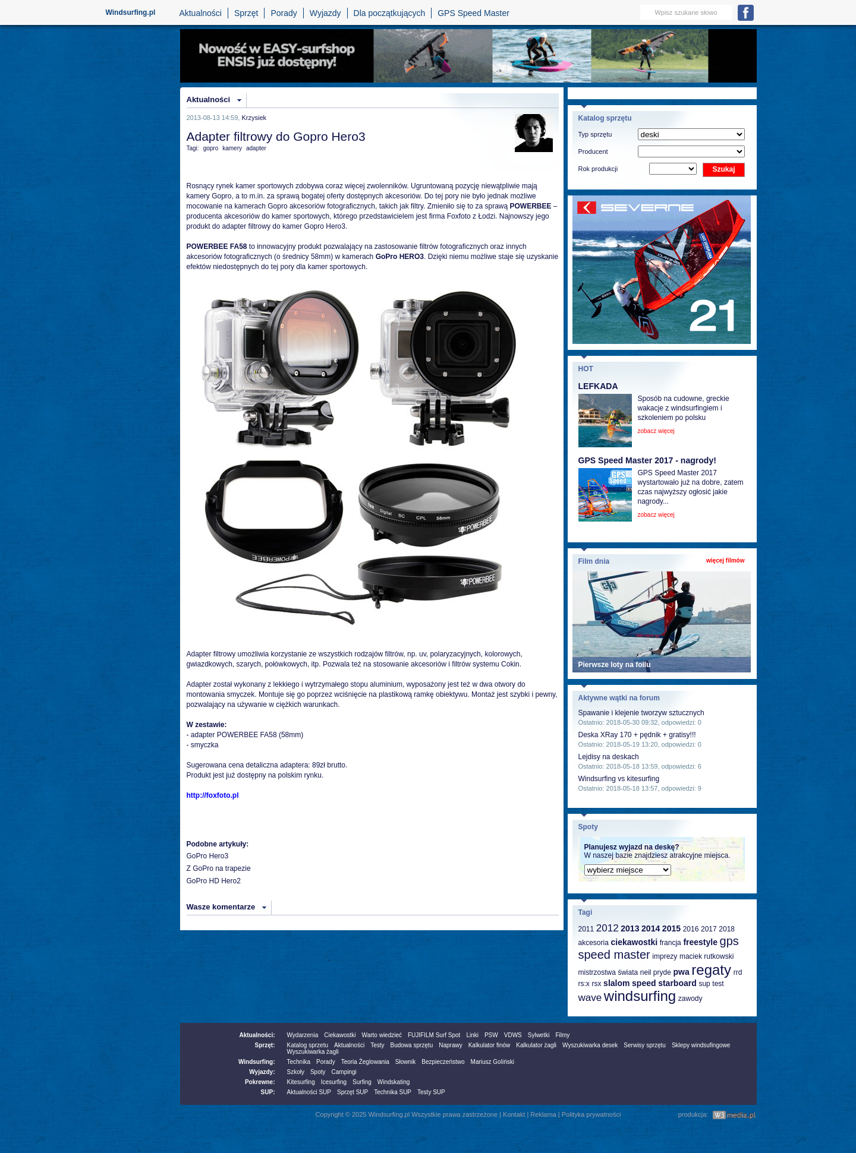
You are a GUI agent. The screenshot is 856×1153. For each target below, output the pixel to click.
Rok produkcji (598, 168)
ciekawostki (633, 942)
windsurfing (640, 996)
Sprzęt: (265, 1045)
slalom (616, 983)
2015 (671, 928)
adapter (256, 148)
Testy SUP (431, 1092)
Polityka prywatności (591, 1114)
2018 (727, 929)
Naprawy (450, 1045)
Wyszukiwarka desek (590, 1045)
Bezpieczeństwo (442, 1062)
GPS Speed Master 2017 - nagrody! (647, 460)
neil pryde (655, 972)
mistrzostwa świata (608, 972)
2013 (630, 928)
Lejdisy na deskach (608, 757)
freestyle (700, 942)
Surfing (362, 1082)
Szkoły (295, 1072)
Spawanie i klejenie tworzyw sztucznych (641, 713)
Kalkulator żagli (536, 1045)
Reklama (543, 1114)
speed (644, 983)
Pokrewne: (260, 1082)
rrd (738, 972)
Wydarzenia (303, 1035)
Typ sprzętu (595, 134)
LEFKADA (598, 386)
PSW (491, 1035)
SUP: (268, 1092)
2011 (586, 929)
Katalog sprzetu (308, 1045)
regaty (711, 970)
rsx (596, 984)
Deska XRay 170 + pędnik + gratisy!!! (637, 735)
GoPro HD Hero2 (214, 881)
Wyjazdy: (262, 1072)
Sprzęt (246, 13)
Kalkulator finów (489, 1045)
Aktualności (200, 13)
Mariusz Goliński (492, 1062)
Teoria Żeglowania (365, 1062)
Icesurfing (334, 1082)
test (717, 984)
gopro (211, 148)
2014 (650, 928)
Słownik (405, 1062)
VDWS (513, 1035)
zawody (690, 998)
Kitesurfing (301, 1082)
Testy (377, 1045)
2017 (709, 929)
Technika (298, 1062)
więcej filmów (725, 560)
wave (590, 997)
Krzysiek (253, 117)
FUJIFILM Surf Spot (434, 1035)
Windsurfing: (256, 1062)
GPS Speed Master (473, 13)
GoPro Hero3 (208, 856)
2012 (607, 928)
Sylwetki (539, 1035)
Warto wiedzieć (382, 1035)
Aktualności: (257, 1035)
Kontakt (514, 1114)
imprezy (664, 956)
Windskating (393, 1082)
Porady (283, 13)
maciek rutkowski (706, 956)
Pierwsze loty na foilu (614, 665)
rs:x (584, 984)
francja (670, 943)
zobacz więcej (656, 431)
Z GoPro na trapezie (219, 868)
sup (704, 984)
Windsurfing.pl (131, 12)
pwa (681, 972)
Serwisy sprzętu (645, 1045)
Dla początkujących (390, 13)
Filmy (562, 1035)
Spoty (318, 1072)
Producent (593, 151)
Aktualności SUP (309, 1092)
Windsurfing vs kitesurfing (619, 779)
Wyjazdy (325, 13)
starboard (677, 983)
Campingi (344, 1072)
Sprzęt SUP (352, 1092)
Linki (472, 1035)
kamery (232, 148)
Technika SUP (392, 1092)
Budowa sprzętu (411, 1045)
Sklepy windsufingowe (701, 1045)
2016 (691, 929)
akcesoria (593, 943)
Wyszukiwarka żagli (313, 1051)
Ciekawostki (339, 1035)
